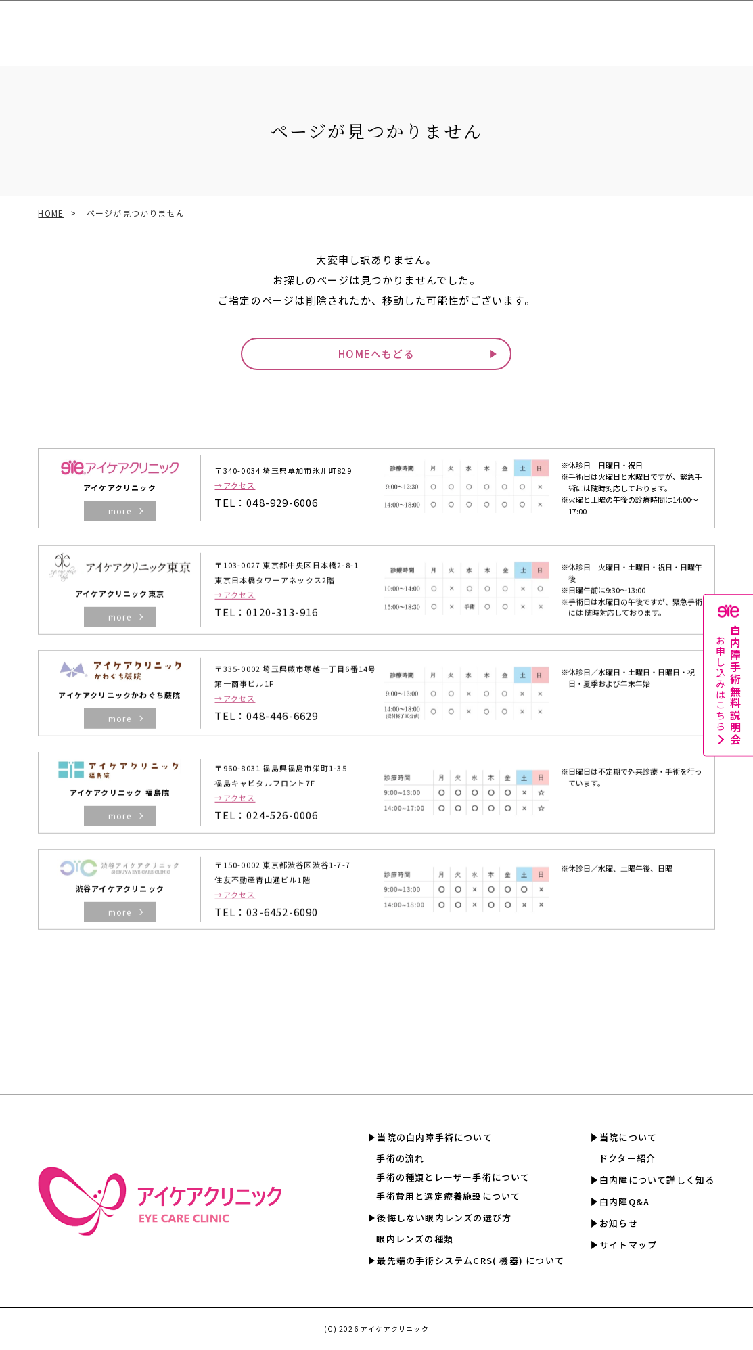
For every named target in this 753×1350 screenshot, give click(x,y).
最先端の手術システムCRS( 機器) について (470, 1260)
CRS (287, 26)
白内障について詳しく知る (551, 26)
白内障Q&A (639, 26)
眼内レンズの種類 (414, 1238)
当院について (628, 1137)
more (119, 510)
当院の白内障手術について (434, 1137)
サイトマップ (628, 1244)
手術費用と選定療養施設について (448, 1196)
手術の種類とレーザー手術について (453, 1177)
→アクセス (234, 485)
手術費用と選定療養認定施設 (365, 26)
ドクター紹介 (627, 1158)
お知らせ (618, 1223)
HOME (51, 213)
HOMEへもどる (376, 353)
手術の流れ (400, 1158)
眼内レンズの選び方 (227, 26)
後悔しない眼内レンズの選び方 (444, 1217)
